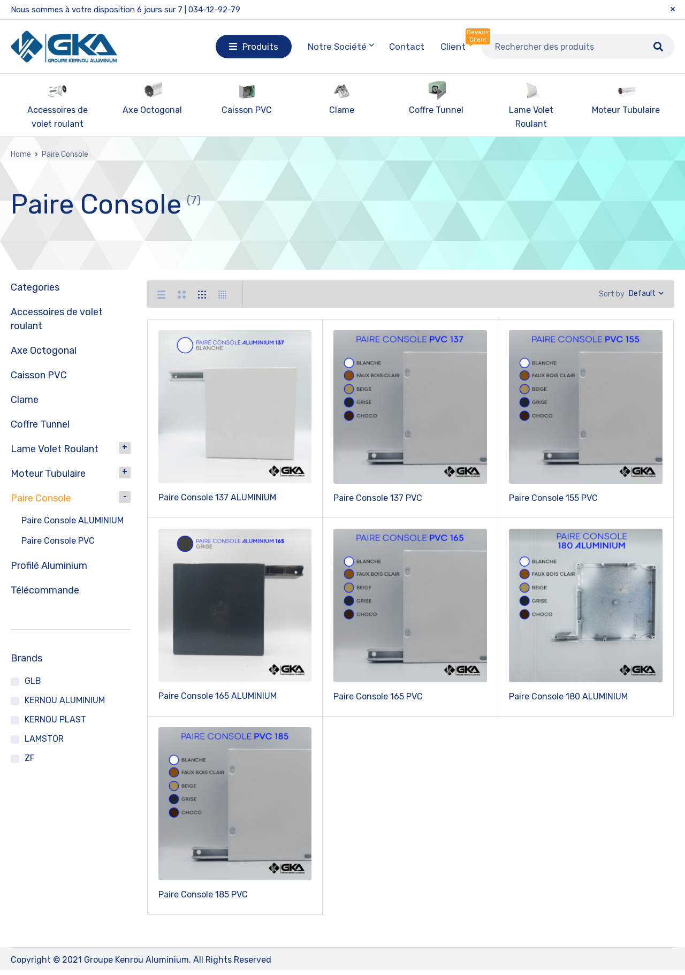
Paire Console (41, 498)
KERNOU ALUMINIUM (65, 700)
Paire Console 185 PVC (203, 900)
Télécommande (45, 590)
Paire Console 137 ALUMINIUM (217, 503)
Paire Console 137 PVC (377, 503)
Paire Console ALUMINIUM (72, 520)
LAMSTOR (44, 739)
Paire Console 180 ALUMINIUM (568, 702)
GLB (33, 681)
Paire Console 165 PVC (378, 702)
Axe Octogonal (152, 110)
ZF (30, 758)
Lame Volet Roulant (54, 449)
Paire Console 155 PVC (553, 503)
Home (21, 154)
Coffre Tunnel (436, 110)
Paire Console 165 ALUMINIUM (217, 701)
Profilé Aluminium (49, 566)
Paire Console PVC (58, 541)
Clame (341, 110)
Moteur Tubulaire (626, 110)
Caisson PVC (247, 110)
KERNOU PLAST (55, 719)
